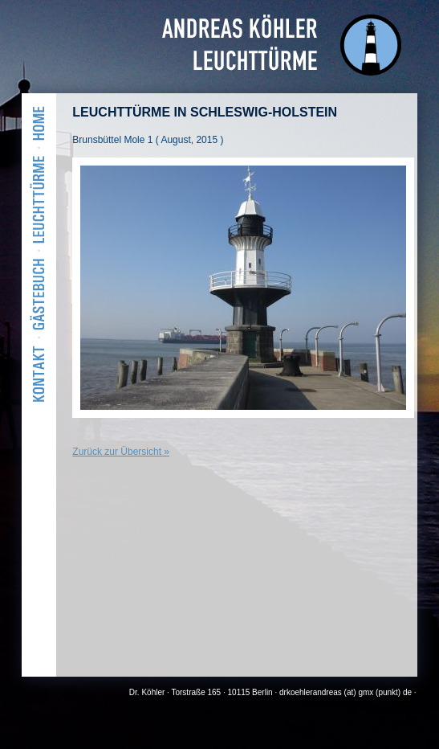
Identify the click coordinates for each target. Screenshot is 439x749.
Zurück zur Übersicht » (120, 451)
